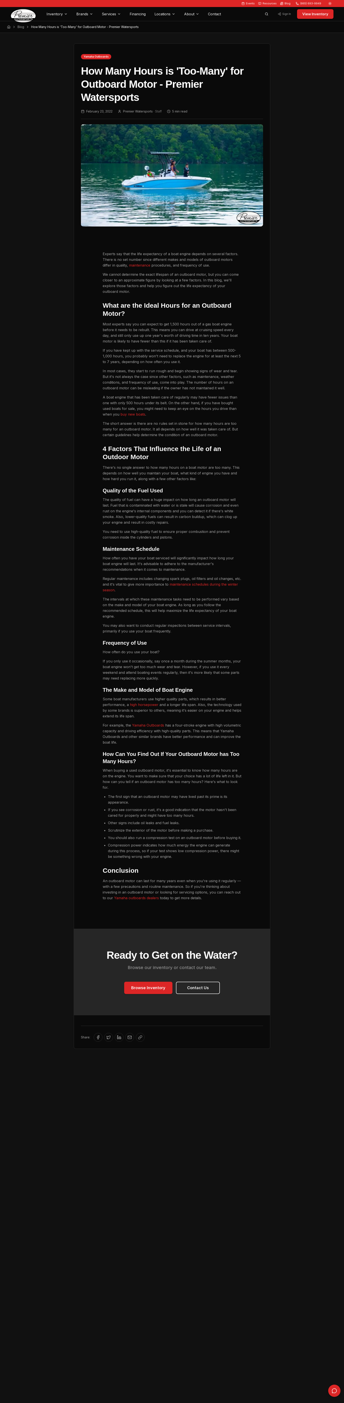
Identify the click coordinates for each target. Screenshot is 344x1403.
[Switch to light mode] (329, 3)
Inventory (57, 14)
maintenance (139, 265)
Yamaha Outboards (148, 725)
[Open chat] (334, 1391)
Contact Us (198, 987)
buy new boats (132, 414)
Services (111, 14)
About (191, 14)
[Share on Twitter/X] (108, 1037)
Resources (267, 3)
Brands (84, 14)
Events (248, 3)
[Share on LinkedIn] (119, 1037)
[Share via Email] (129, 1037)
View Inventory (315, 14)
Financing (138, 14)
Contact (214, 14)
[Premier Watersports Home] (23, 14)
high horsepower (144, 704)
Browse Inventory (148, 987)
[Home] (9, 27)
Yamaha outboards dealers (136, 898)
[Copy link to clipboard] (140, 1037)
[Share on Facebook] (98, 1037)
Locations (164, 14)
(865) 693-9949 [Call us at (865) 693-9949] (308, 3)
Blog (285, 3)
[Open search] (266, 14)
